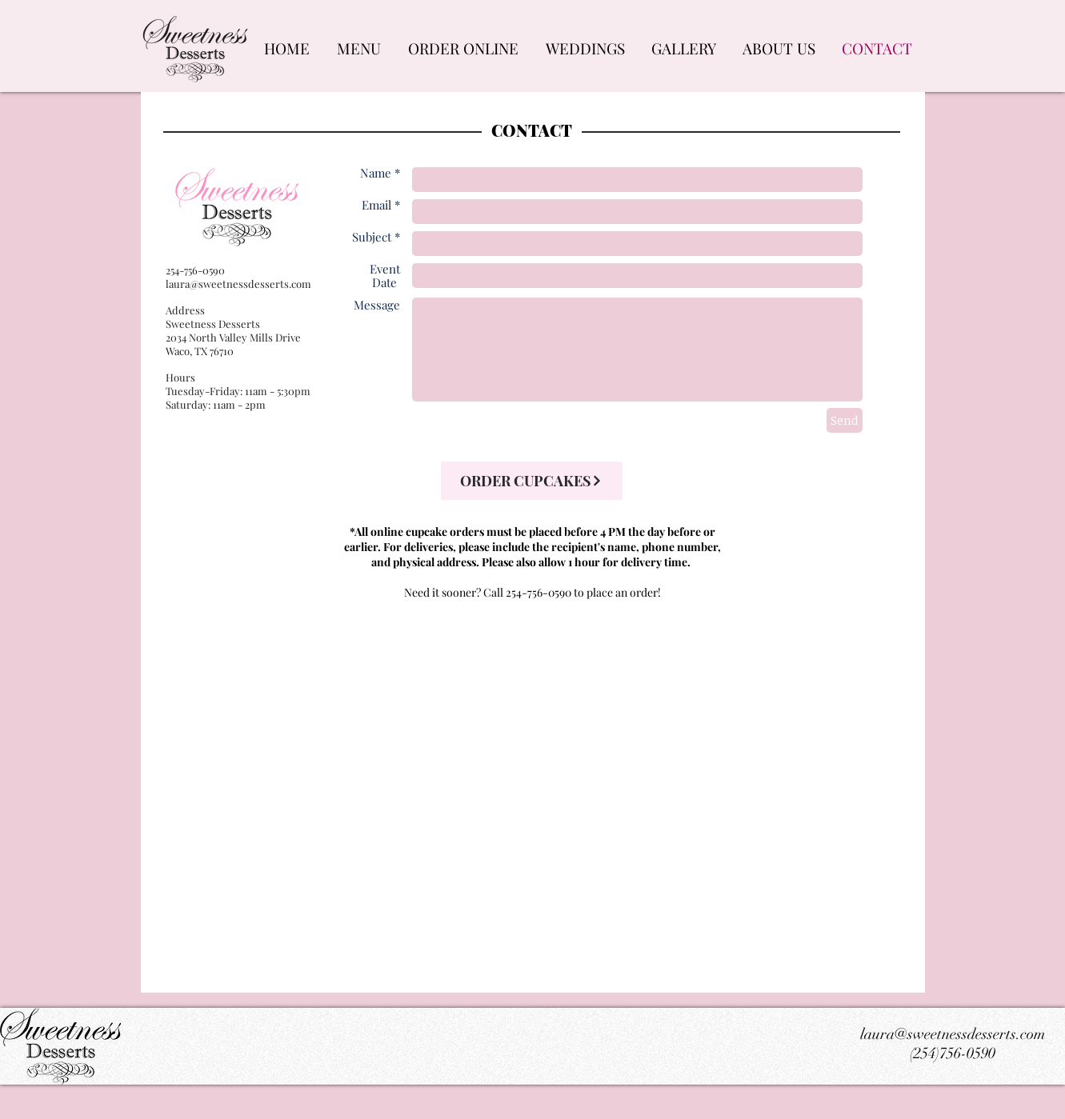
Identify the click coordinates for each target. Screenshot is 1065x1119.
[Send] (845, 420)
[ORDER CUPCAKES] (532, 481)
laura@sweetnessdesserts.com (238, 283)
